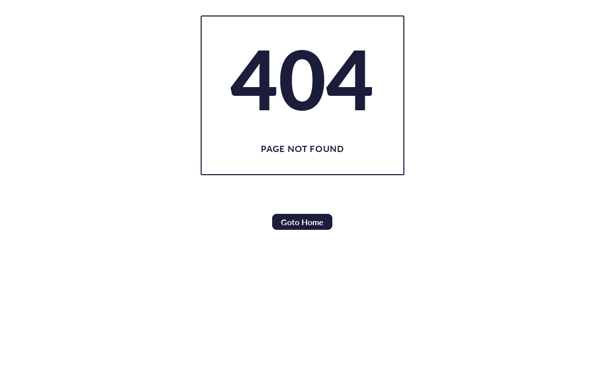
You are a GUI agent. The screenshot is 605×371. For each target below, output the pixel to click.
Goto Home (302, 222)
